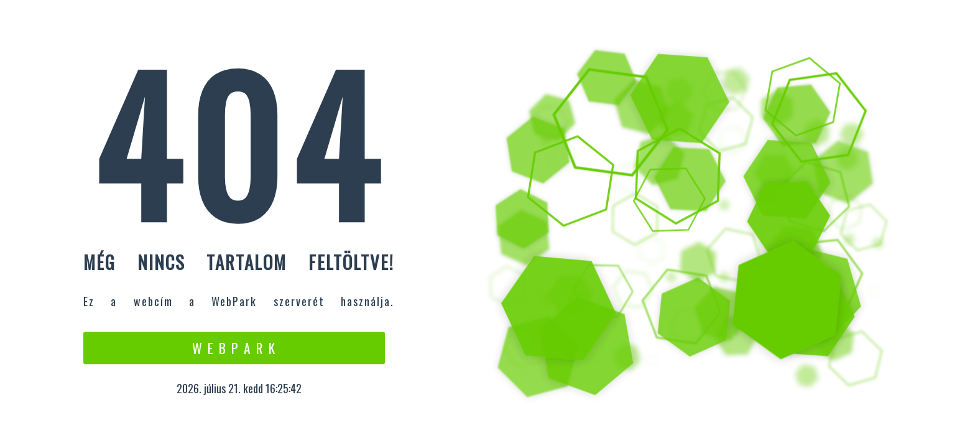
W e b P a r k (234, 348)
